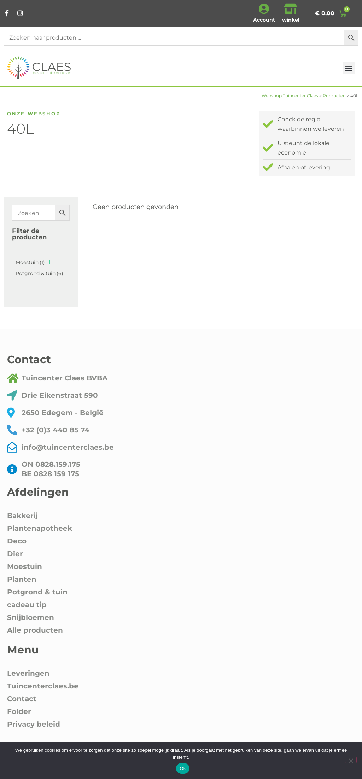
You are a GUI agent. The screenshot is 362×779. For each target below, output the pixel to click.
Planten (21, 579)
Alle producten (35, 630)
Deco (17, 541)
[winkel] (290, 9)
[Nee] (351, 760)
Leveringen (28, 673)
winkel (290, 20)
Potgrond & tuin (39, 273)
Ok (183, 768)
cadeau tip (27, 604)
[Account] (264, 9)
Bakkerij (22, 515)
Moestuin (30, 262)
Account (264, 20)
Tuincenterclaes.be (42, 686)
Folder (19, 711)
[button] (349, 68)
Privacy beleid (33, 724)
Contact (21, 698)
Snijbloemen (30, 617)
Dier (15, 554)
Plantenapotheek (39, 528)
